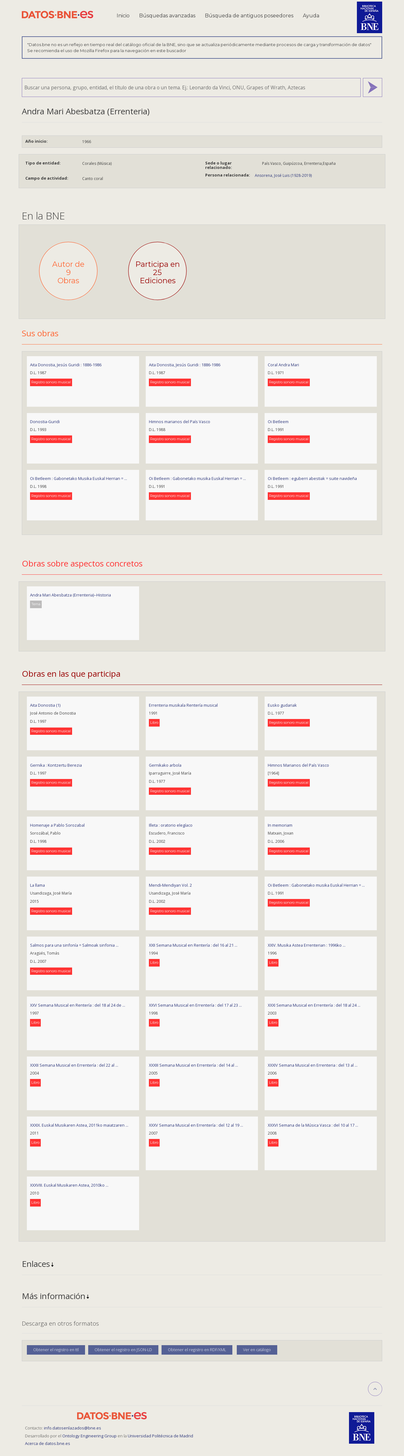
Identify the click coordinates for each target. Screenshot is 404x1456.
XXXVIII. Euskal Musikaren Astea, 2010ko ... (69, 1185)
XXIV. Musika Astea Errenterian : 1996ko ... (307, 945)
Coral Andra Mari (283, 365)
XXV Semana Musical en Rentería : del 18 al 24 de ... (77, 1005)
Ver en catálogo (257, 1349)
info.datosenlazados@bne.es (72, 1428)
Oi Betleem (278, 421)
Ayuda (311, 16)
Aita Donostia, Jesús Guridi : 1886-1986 (65, 365)
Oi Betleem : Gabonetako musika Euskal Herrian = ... (197, 478)
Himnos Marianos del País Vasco (298, 765)
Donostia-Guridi (45, 421)
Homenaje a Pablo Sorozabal (57, 825)
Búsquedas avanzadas (167, 16)
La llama (37, 885)
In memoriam (280, 825)
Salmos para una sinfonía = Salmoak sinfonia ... (74, 945)
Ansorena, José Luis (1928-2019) (283, 175)
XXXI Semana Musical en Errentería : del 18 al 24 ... (314, 1005)
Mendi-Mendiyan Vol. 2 (170, 885)
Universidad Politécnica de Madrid (160, 1436)
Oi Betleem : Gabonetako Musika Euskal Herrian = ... (78, 478)
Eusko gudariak (282, 705)
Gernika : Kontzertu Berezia (56, 765)
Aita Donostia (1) (45, 705)
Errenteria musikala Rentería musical (183, 705)
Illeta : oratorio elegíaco (171, 825)
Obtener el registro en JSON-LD (123, 1349)
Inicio (123, 16)
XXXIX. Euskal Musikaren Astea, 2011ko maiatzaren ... (79, 1125)
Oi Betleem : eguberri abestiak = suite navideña (312, 478)
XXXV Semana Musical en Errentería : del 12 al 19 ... (196, 1125)
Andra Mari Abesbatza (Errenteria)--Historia (70, 595)
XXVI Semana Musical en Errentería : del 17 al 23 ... (195, 1005)
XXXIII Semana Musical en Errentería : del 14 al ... (193, 1065)
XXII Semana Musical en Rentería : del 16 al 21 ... (193, 945)
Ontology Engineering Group (90, 1436)
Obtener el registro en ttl (56, 1349)
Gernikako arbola (165, 765)
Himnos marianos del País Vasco (179, 421)
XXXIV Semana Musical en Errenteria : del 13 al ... (313, 1065)
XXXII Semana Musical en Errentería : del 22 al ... (74, 1065)
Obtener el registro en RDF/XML (197, 1349)
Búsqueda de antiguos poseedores (249, 16)
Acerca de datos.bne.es (47, 1443)
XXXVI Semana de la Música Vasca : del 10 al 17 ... (313, 1125)
